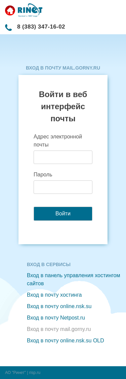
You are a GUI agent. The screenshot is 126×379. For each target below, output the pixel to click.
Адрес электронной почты (58, 141)
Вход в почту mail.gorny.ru (59, 329)
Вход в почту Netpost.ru (56, 318)
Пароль (43, 174)
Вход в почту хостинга (54, 295)
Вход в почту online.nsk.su (59, 306)
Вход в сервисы (49, 264)
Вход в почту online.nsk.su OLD (65, 340)
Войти (63, 213)
